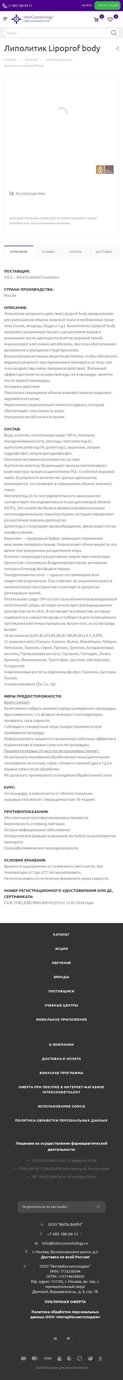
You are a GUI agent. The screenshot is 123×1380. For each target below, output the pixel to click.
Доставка (104, 251)
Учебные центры (61, 1005)
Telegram (68, 1338)
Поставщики (61, 991)
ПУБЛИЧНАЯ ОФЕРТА (65, 1302)
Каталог (61, 934)
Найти (113, 32)
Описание (18, 251)
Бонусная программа (61, 1073)
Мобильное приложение (61, 1019)
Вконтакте (55, 1338)
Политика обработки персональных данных (61, 1120)
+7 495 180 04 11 (20, 5)
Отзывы (48, 251)
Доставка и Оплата (61, 1058)
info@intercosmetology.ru (65, 1243)
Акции (61, 948)
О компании (61, 1044)
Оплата (75, 251)
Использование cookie (61, 1106)
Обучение (61, 963)
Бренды (61, 977)
